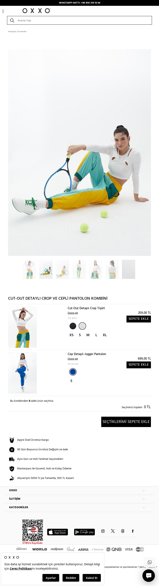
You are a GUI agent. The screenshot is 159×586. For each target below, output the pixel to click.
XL (105, 335)
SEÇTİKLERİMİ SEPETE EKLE (126, 422)
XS (71, 335)
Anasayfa (12, 31)
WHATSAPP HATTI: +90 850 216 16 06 (79, 3)
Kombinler (22, 31)
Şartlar (143, 567)
